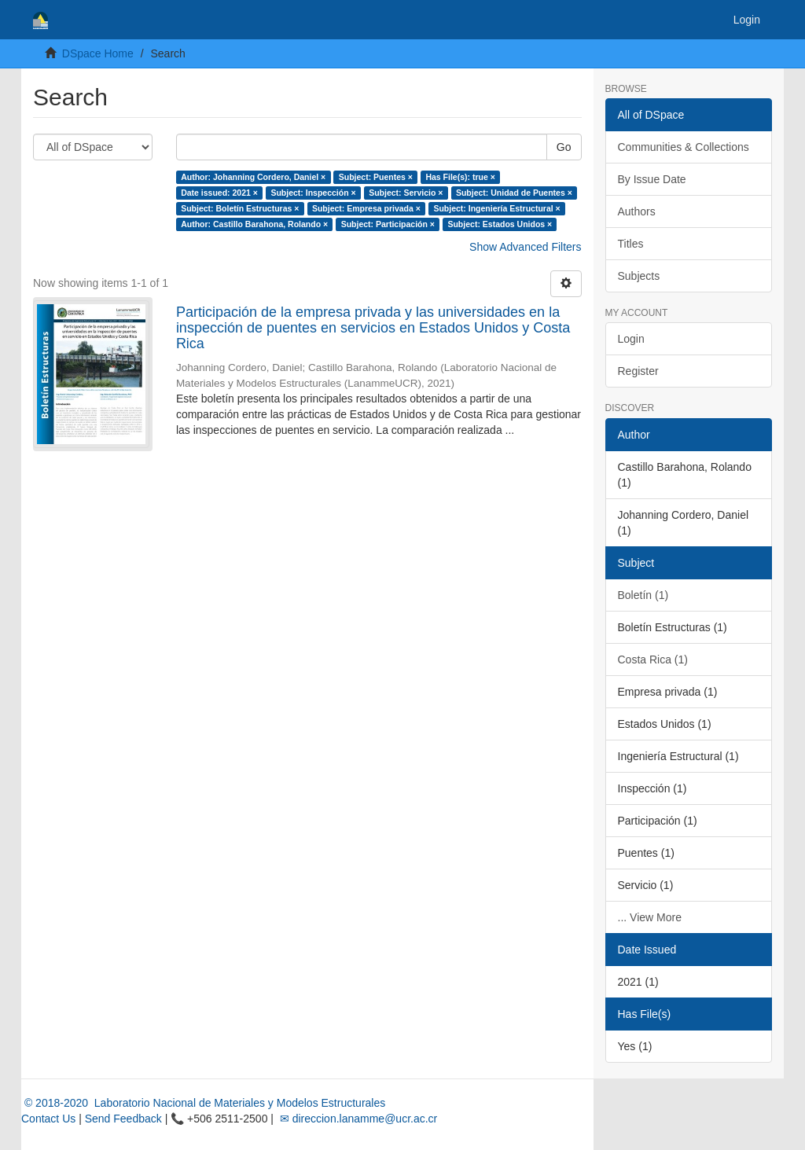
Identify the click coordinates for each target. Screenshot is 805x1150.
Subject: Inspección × (312, 192)
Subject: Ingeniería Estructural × (496, 208)
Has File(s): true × (459, 177)
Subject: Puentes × (376, 177)
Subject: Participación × (388, 224)
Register (638, 371)
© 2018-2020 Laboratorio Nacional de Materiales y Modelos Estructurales (203, 1103)
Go (564, 147)
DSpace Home (98, 53)
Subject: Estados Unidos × (499, 224)
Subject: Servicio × (406, 192)
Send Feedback (123, 1118)
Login (631, 339)
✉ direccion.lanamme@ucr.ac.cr (357, 1118)
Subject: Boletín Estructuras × (240, 208)
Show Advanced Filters (525, 247)
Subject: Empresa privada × (366, 208)
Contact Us (48, 1118)
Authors (637, 211)
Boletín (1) (643, 595)
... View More (650, 917)
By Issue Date (652, 179)
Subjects (639, 276)
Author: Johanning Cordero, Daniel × (253, 177)
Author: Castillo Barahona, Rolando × (254, 224)
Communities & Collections (683, 147)
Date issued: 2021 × (219, 192)
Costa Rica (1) (653, 659)
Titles (631, 243)
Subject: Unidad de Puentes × (514, 192)
